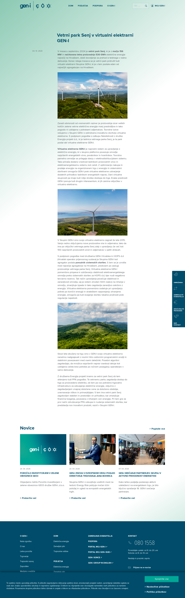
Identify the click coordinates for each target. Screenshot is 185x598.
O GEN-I (23, 536)
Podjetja (58, 561)
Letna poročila (26, 551)
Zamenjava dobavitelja (100, 536)
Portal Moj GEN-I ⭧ (97, 547)
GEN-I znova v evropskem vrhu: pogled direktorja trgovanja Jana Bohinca (92, 474)
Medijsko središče (27, 571)
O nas (22, 546)
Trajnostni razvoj (27, 561)
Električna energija (61, 541)
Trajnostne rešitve (61, 551)
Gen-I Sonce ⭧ (95, 557)
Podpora (92, 541)
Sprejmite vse (162, 578)
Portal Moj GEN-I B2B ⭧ (99, 552)
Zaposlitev (24, 566)
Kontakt (132, 536)
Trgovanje (24, 556)
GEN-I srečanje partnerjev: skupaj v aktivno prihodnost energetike (140, 474)
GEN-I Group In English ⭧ (100, 563)
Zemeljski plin (59, 546)
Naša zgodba (25, 541)
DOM (56, 536)
